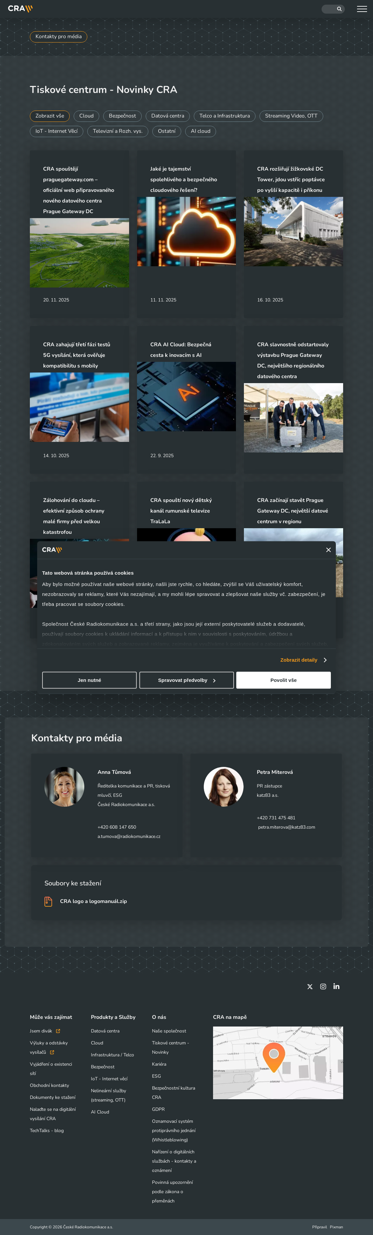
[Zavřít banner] (328, 550)
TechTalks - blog (47, 1130)
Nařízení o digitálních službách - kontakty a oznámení (174, 1161)
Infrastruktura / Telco (112, 1055)
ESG (156, 1076)
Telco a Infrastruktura (226, 116)
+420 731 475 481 (276, 818)
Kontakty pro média (59, 37)
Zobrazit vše (50, 116)
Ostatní (168, 131)
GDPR (158, 1109)
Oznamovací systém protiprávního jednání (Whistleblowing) (173, 1130)
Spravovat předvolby (186, 680)
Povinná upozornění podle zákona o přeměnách (172, 1191)
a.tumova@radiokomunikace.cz (129, 836)
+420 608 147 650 (117, 827)
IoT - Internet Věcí (57, 131)
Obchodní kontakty (49, 1085)
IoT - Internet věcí (109, 1079)
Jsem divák (45, 1031)
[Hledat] (333, 9)
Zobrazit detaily (299, 660)
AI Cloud (100, 1112)
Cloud (87, 116)
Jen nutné (89, 680)
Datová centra (169, 116)
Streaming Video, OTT (293, 116)
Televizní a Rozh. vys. (119, 131)
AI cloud (202, 131)
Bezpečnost (123, 116)
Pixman (336, 1227)
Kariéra (159, 1064)
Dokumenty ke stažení (52, 1097)
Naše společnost (169, 1031)
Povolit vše (283, 680)
